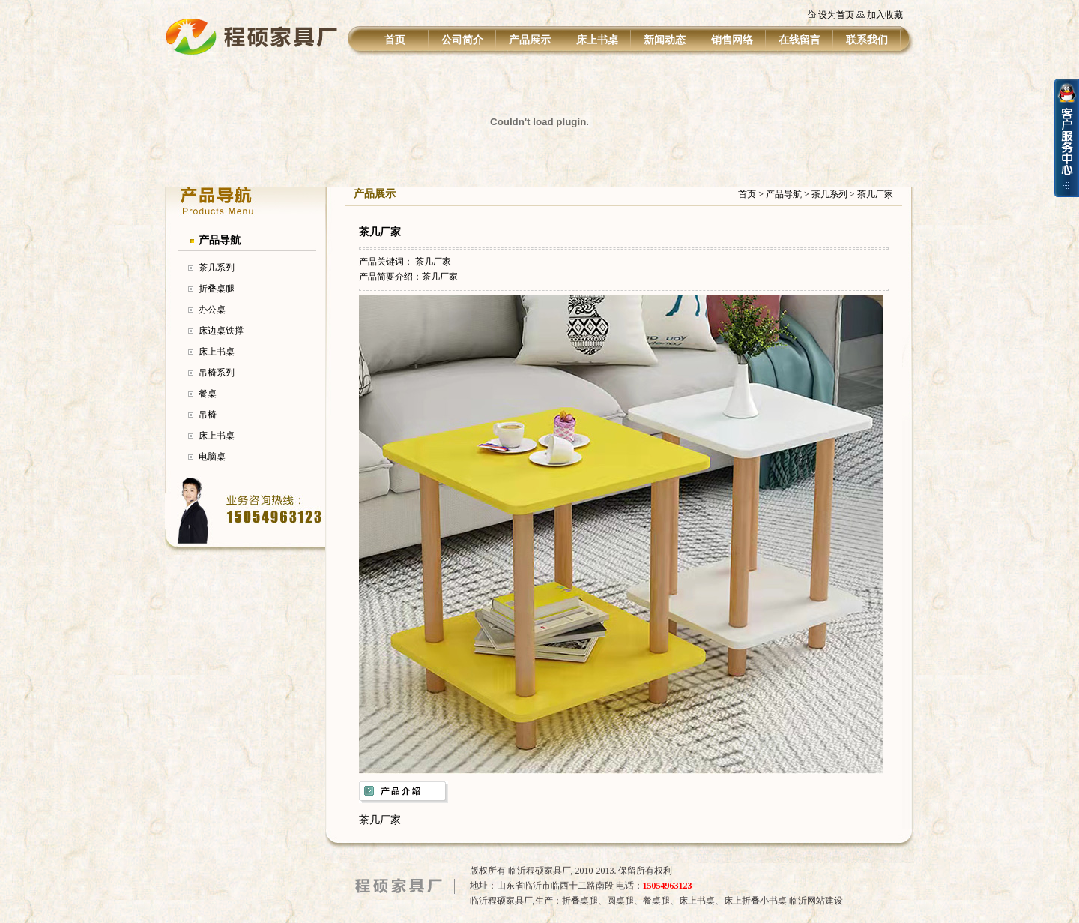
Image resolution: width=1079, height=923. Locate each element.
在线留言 (799, 40)
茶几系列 (217, 267)
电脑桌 (212, 456)
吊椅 (208, 414)
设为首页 (836, 15)
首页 (394, 40)
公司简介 (462, 40)
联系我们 (867, 40)
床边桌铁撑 (221, 330)
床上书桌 (597, 40)
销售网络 (732, 40)
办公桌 (212, 309)
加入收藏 (885, 15)
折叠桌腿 (217, 288)
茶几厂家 (875, 194)
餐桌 (208, 393)
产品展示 (530, 40)
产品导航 (220, 240)
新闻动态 (665, 40)
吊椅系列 (217, 372)
